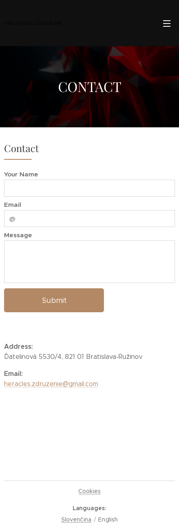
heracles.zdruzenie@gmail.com (51, 384)
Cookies (89, 491)
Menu (166, 23)
